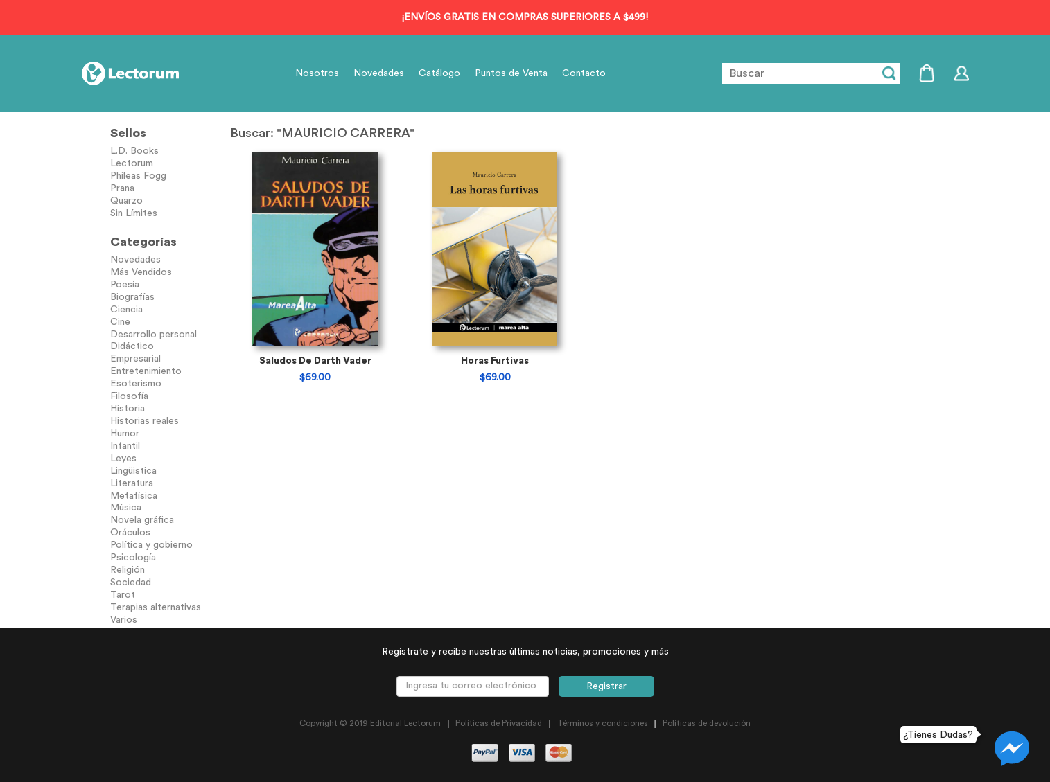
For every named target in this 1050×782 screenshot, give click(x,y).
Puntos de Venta (511, 73)
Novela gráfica (142, 520)
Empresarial (135, 359)
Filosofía (129, 396)
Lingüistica (133, 471)
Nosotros (317, 73)
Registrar (606, 686)
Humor (124, 433)
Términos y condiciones (602, 723)
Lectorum (131, 163)
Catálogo (439, 73)
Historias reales (144, 421)
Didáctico (132, 346)
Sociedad (130, 582)
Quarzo (126, 201)
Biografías (132, 297)
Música (125, 508)
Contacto (584, 73)
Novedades (378, 73)
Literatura (131, 483)
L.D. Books (134, 151)
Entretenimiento (146, 371)
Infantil (125, 446)
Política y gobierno (151, 545)
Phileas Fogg (138, 176)
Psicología (133, 557)
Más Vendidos (141, 272)
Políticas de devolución (707, 723)
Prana (122, 188)
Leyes (123, 458)
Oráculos (130, 532)
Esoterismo (135, 384)
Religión (127, 570)
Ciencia (126, 309)
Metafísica (133, 496)
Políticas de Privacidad (498, 723)
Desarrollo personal (153, 334)
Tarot (122, 595)
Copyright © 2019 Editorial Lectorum (370, 723)
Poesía (124, 285)
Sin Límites (133, 213)
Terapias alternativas (155, 607)
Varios (123, 620)
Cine (120, 322)
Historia (127, 409)
